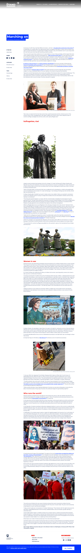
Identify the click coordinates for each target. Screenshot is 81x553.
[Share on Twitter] (9, 58)
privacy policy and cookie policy (18, 548)
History (8, 75)
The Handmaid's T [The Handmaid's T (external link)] (27, 456)
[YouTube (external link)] (68, 540)
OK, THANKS (68, 548)
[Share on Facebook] (7, 58)
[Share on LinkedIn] (11, 58)
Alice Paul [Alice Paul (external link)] (66, 211)
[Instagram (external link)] (66, 540)
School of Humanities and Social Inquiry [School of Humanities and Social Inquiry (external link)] (32, 65)
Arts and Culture (10, 64)
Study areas (9, 67)
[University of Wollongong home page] (9, 537)
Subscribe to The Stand (37, 537)
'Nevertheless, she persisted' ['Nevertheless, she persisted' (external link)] (39, 398)
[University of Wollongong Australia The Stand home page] (14, 4)
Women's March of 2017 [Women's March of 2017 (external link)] (37, 69)
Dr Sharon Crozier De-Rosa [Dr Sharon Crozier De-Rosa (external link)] (29, 63)
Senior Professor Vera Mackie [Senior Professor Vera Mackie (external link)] (46, 63)
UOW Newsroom (35, 541)
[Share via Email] (13, 58)
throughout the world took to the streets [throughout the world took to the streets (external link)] (63, 48)
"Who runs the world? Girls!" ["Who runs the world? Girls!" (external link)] (54, 55)
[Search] (39, 4)
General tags (9, 73)
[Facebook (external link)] (63, 540)
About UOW (34, 539)
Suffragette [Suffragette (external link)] (57, 211)
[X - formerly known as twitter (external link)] (65, 540)
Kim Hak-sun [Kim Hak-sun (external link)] (43, 337)
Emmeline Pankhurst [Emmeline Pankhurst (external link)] (62, 210)
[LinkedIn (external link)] (70, 540)
